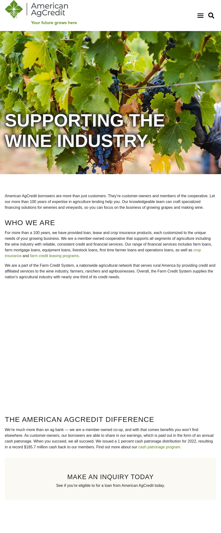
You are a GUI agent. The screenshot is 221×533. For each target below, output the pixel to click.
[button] (212, 15)
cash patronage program (159, 447)
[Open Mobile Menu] (201, 15)
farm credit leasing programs (54, 256)
